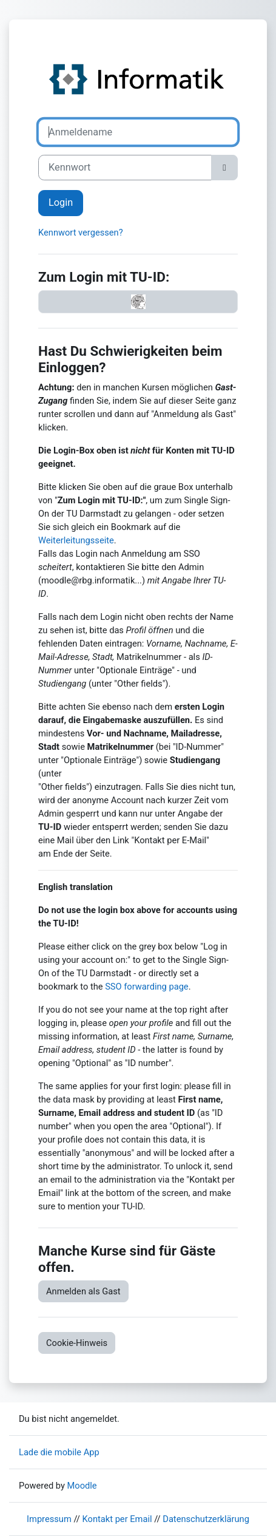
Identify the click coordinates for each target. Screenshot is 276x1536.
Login (61, 202)
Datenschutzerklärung (206, 1519)
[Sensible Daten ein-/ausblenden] (224, 167)
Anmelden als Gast (83, 1291)
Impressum (49, 1519)
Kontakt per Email (117, 1519)
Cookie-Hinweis (76, 1342)
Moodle (82, 1485)
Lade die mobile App (59, 1452)
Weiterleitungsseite (76, 540)
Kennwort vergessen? (80, 232)
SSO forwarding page (146, 986)
